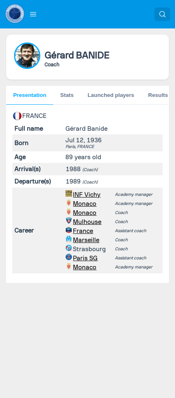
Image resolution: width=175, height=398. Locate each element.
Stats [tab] (67, 95)
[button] (33, 14)
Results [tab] (158, 95)
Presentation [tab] (30, 95)
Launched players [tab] (111, 95)
